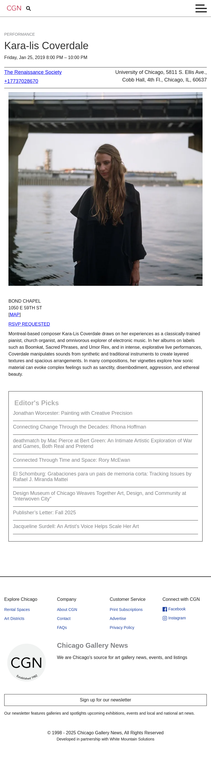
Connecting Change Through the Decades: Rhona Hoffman (79, 427)
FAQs (62, 627)
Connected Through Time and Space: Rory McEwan (71, 460)
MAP (14, 314)
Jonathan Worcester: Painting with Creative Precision (72, 413)
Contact (63, 618)
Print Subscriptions (126, 609)
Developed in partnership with (105, 739)
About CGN (67, 609)
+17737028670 (21, 81)
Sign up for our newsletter (105, 699)
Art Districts (14, 618)
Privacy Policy (122, 627)
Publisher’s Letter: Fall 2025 (44, 512)
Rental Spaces (17, 609)
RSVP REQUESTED (29, 324)
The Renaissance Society (33, 72)
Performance (19, 34)
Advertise (118, 618)
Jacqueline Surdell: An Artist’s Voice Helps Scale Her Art (76, 526)
